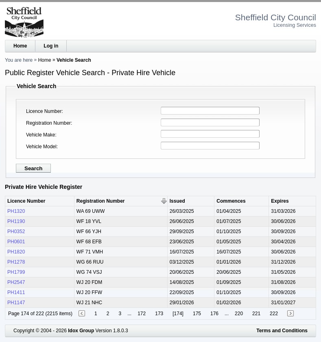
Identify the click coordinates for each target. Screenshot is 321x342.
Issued (177, 201)
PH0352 (16, 231)
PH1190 (16, 221)
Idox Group (81, 330)
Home (20, 46)
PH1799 (16, 272)
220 (239, 313)
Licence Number (43, 111)
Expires (279, 201)
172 (142, 313)
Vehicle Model (41, 146)
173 (159, 313)
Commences (230, 201)
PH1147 (16, 302)
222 (274, 313)
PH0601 (16, 242)
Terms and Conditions (282, 330)
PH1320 (16, 211)
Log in (51, 46)
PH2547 (16, 282)
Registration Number (48, 123)
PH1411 (16, 292)
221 (256, 313)
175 (197, 313)
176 (214, 313)
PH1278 (16, 262)
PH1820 (16, 252)
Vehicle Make (40, 135)
